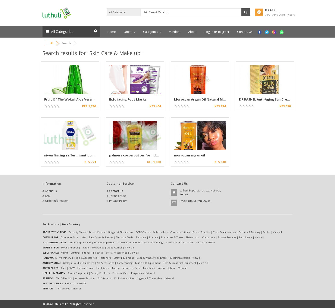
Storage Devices (227, 237)
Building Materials (179, 257)
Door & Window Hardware (152, 257)
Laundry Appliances (80, 242)
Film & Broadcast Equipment (179, 262)
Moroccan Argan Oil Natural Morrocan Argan (210, 99)
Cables (266, 232)
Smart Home (172, 242)
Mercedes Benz (131, 268)
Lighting (75, 252)
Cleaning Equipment (129, 242)
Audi (63, 268)
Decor (199, 242)
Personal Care (120, 273)
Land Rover (102, 268)
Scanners (141, 237)
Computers (208, 237)
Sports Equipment (78, 273)
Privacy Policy (118, 201)
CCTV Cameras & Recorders (152, 232)
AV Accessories (105, 262)
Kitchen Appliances (105, 242)
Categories (152, 32)
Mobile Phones (69, 247)
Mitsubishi (149, 268)
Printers (153, 237)
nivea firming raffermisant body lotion (75, 155)
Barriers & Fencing (249, 232)
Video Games (114, 247)
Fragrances (137, 273)
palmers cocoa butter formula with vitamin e (145, 155)
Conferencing (124, 262)
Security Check (77, 232)
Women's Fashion (85, 278)
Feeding (69, 283)
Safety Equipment (123, 257)
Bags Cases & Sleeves (101, 237)
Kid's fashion (104, 278)
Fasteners (105, 257)
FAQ (47, 196)
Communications (180, 232)
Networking (192, 237)
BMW (72, 268)
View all (277, 232)
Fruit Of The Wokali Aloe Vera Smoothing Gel (80, 99)
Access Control (97, 232)
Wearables (98, 247)
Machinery (65, 257)
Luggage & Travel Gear (150, 278)
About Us (51, 191)
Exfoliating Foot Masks (127, 99)
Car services (63, 288)
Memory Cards (124, 237)
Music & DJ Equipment (148, 262)
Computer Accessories (73, 237)
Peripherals (245, 237)
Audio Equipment (84, 262)
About (192, 32)
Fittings (86, 252)
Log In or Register (216, 32)
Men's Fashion (64, 278)
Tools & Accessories (224, 232)
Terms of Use (117, 196)
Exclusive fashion (124, 278)
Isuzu (91, 268)
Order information (57, 201)
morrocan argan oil (189, 155)
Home (111, 32)
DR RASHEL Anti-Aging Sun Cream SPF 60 (271, 99)
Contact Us (245, 32)
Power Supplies (201, 232)
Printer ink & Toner (172, 237)
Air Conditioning (153, 242)
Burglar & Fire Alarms (120, 232)
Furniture (188, 242)
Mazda (116, 268)
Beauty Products (100, 273)
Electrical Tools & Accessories (110, 252)
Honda (81, 268)
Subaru (172, 268)
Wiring (64, 252)
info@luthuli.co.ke (199, 201)
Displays (67, 262)
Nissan (161, 268)
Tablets (85, 247)
